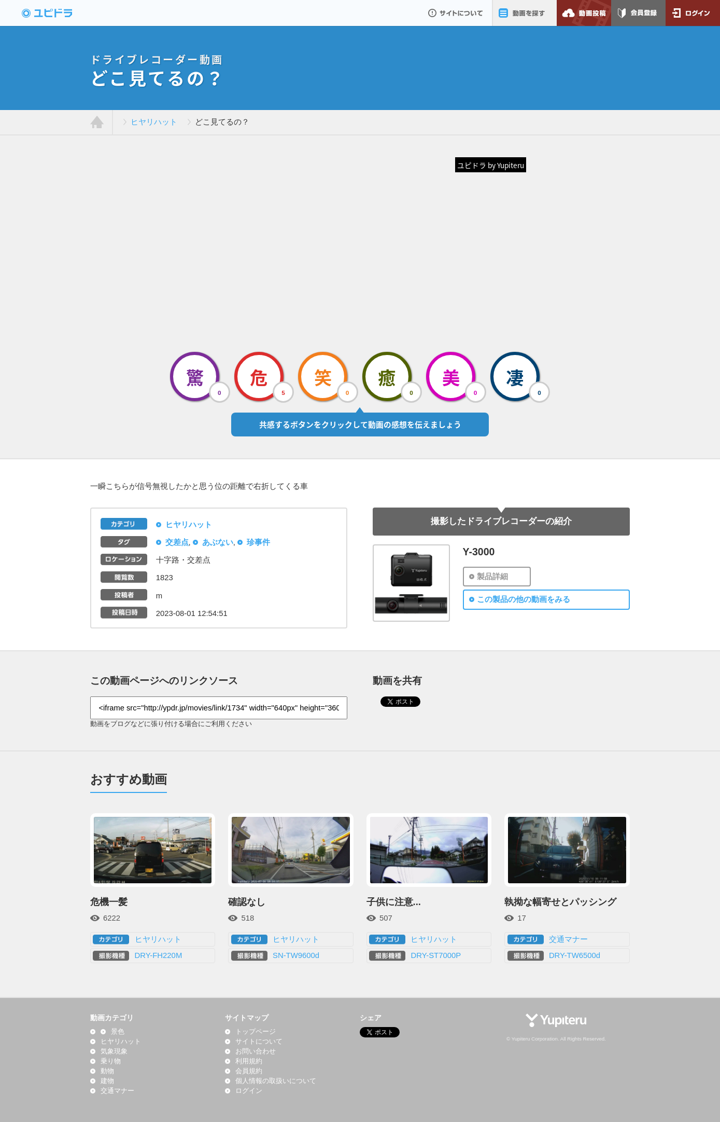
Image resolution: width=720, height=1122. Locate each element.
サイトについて (455, 13)
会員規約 (248, 1071)
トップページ (255, 1031)
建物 (107, 1081)
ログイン (693, 13)
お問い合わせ (255, 1051)
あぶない (217, 542)
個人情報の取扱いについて (275, 1081)
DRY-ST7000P (436, 955)
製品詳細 (492, 576)
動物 (107, 1071)
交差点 (177, 542)
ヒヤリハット (154, 122)
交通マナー (568, 939)
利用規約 (248, 1061)
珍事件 (258, 542)
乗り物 (111, 1061)
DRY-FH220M (158, 955)
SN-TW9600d (296, 955)
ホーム (97, 122)
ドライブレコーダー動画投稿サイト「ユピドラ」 (58, 13)
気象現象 (114, 1051)
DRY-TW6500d (574, 955)
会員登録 (638, 13)
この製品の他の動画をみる (523, 599)
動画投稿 (584, 13)
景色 (117, 1031)
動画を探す (524, 13)
